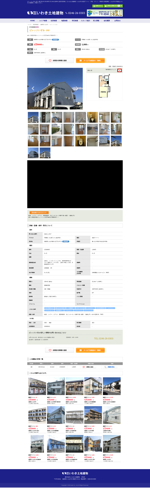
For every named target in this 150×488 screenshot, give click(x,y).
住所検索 (54, 20)
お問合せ (117, 20)
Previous (33, 88)
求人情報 (96, 20)
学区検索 (75, 20)
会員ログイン (99, 5)
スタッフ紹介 (85, 20)
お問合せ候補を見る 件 (114, 6)
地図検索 (64, 20)
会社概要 (107, 20)
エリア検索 (43, 20)
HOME (32, 20)
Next (77, 88)
